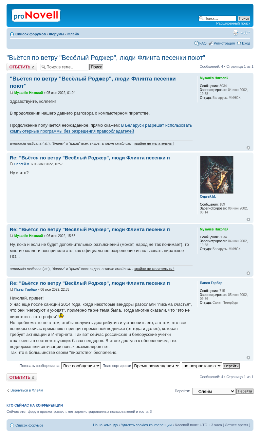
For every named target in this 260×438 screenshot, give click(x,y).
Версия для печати (235, 33)
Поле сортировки (141, 366)
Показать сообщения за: (60, 366)
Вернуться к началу (248, 148)
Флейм (73, 34)
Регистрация (224, 43)
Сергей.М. (22, 164)
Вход (246, 43)
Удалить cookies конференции (146, 425)
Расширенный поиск (233, 23)
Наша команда (105, 425)
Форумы (56, 34)
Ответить (22, 67)
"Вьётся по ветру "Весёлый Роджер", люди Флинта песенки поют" (106, 57)
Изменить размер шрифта (245, 33)
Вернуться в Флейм (26, 390)
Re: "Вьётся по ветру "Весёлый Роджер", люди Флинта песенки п (90, 157)
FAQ (203, 43)
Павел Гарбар (25, 289)
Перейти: (182, 391)
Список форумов (30, 34)
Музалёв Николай (28, 93)
